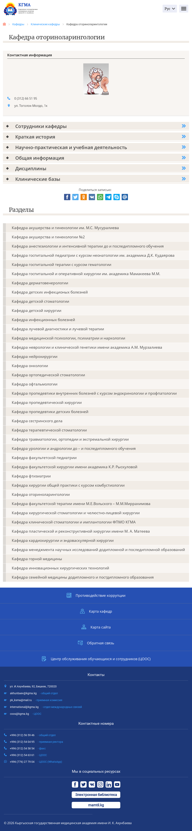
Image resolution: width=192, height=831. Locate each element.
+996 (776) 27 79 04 (36, 761)
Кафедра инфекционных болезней (43, 319)
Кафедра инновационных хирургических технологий (60, 568)
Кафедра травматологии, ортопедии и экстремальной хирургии (70, 439)
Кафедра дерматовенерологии (40, 282)
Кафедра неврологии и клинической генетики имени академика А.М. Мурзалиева (87, 347)
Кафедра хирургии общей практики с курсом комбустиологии (68, 485)
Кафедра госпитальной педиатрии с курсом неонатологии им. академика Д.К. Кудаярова (93, 255)
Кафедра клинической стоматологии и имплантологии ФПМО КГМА (74, 522)
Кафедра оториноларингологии (41, 494)
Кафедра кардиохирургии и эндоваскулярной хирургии (63, 540)
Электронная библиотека (96, 795)
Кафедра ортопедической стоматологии (48, 374)
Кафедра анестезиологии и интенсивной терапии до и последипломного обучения (88, 246)
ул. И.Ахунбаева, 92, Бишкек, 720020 (33, 686)
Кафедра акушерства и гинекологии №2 (48, 236)
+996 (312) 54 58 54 (28, 748)
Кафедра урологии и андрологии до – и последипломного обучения (74, 448)
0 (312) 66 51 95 (25, 98)
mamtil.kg (96, 805)
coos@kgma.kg (25, 713)
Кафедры (18, 24)
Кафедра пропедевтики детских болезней (50, 411)
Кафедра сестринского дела (37, 420)
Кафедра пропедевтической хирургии (47, 402)
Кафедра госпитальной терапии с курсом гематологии (61, 264)
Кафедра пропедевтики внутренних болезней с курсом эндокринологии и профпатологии (94, 393)
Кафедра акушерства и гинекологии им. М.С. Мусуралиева (65, 227)
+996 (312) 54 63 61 (28, 755)
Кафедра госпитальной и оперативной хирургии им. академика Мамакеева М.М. (86, 273)
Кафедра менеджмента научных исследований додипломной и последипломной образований (98, 549)
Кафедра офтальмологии (34, 384)
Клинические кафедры (45, 24)
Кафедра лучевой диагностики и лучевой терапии (58, 328)
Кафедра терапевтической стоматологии (49, 430)
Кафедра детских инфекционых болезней (50, 292)
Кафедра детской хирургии (36, 310)
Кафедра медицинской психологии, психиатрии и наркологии (68, 338)
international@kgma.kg (46, 707)
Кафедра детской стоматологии (40, 301)
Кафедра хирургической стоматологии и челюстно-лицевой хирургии (76, 512)
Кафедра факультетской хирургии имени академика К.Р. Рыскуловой (74, 466)
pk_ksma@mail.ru (36, 700)
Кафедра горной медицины (37, 558)
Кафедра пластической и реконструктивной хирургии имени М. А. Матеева (81, 531)
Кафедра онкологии (30, 365)
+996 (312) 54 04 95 (36, 741)
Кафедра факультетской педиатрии (44, 457)
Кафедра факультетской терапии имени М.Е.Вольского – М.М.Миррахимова (81, 503)
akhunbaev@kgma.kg (34, 693)
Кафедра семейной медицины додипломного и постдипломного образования (83, 577)
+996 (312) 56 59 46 (33, 735)
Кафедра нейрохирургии (34, 356)
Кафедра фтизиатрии (31, 476)
